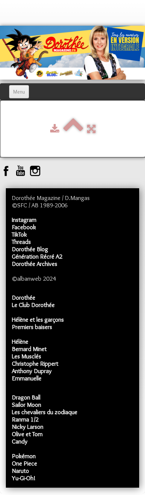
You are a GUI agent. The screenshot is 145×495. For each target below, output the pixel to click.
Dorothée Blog (30, 249)
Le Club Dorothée (33, 305)
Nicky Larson (27, 426)
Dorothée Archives (34, 263)
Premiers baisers (32, 327)
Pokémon (24, 456)
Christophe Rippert (35, 363)
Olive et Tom (27, 434)
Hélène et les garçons (38, 319)
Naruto (20, 470)
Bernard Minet (29, 349)
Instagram (24, 219)
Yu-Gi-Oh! (24, 478)
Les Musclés (26, 356)
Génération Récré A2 (37, 256)
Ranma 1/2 (25, 419)
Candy (19, 441)
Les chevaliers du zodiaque (44, 412)
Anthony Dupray (32, 371)
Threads (21, 241)
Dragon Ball (26, 397)
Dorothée (23, 297)
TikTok (19, 234)
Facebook (24, 227)
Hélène (20, 341)
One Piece (24, 463)
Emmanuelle (26, 378)
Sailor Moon (26, 404)
